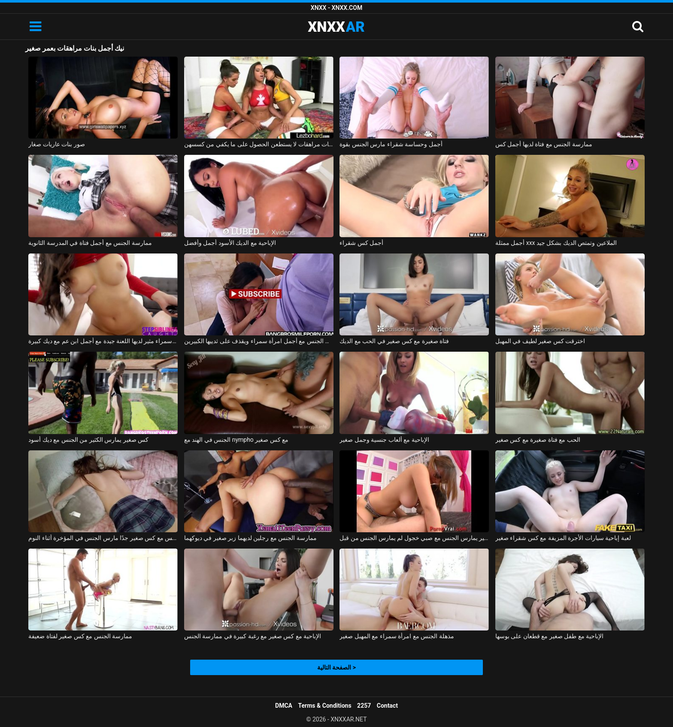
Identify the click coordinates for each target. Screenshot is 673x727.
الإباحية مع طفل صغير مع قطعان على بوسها (549, 636)
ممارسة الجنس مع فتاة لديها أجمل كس (543, 144)
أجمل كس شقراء (361, 242)
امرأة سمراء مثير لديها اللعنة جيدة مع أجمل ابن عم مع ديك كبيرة (103, 341)
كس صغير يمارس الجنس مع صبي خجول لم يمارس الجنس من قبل (414, 537)
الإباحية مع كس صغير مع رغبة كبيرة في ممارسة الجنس (252, 636)
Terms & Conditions (325, 705)
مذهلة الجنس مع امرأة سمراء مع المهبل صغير (397, 636)
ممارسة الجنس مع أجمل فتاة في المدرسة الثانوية (90, 242)
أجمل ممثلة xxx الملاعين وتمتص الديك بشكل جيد (556, 242)
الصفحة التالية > (336, 667)
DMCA (283, 705)
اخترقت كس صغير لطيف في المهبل (540, 341)
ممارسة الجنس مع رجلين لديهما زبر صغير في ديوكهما (250, 537)
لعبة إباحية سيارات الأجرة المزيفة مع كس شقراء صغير (563, 537)
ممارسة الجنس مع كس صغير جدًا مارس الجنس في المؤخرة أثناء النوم (103, 537)
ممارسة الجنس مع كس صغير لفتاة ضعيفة (80, 636)
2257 (364, 705)
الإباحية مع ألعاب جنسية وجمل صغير (384, 439)
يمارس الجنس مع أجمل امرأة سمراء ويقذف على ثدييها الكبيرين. (258, 341)
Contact (387, 705)
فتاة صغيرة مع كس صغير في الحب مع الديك (394, 341)
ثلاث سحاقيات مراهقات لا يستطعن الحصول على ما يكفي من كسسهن (258, 144)
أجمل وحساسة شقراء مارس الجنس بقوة (391, 144)
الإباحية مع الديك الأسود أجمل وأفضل (230, 242)
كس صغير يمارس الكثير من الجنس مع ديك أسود (88, 439)
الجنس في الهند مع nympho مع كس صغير (236, 439)
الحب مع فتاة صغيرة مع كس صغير (537, 439)
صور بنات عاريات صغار (56, 144)
